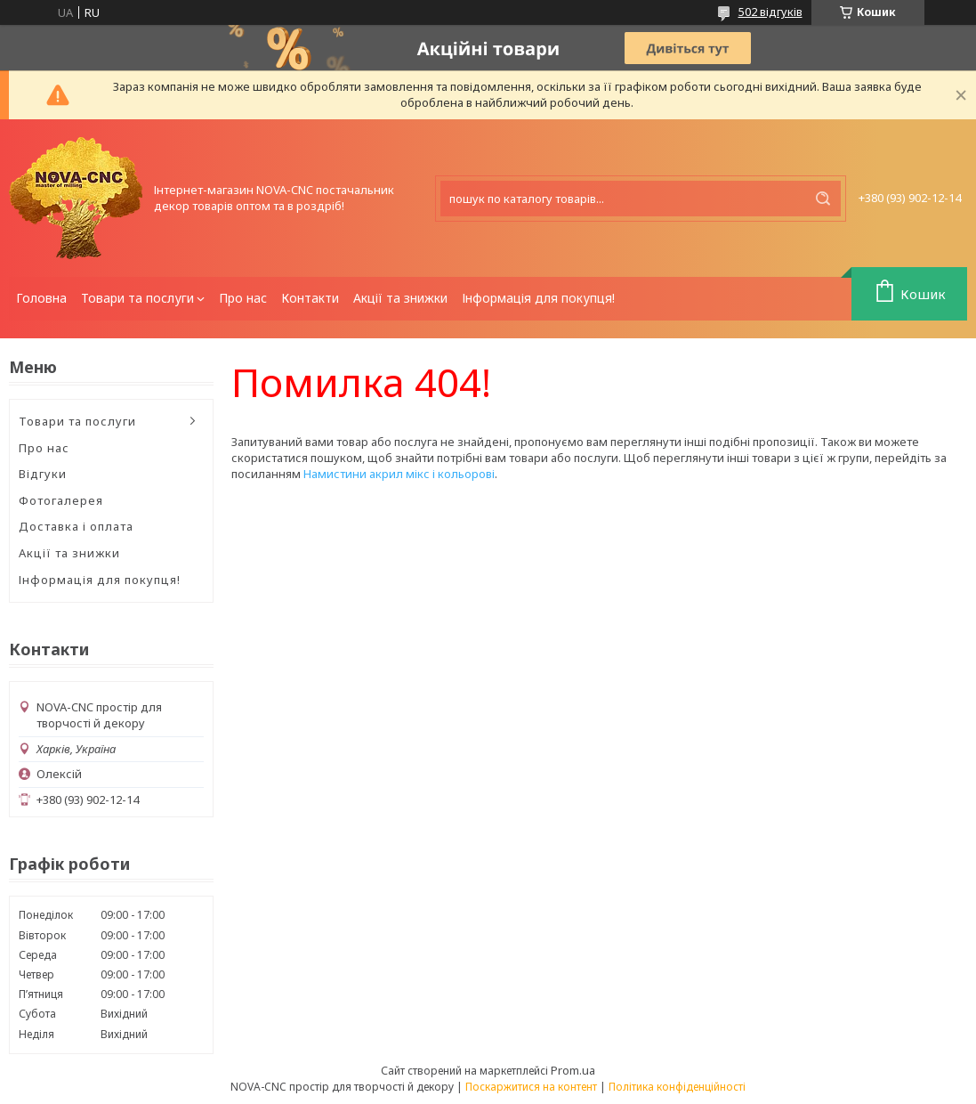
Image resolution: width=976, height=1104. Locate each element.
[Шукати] (823, 198)
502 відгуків (770, 12)
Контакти (310, 297)
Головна (41, 297)
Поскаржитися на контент (531, 1086)
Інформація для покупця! (538, 297)
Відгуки (43, 474)
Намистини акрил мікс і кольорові (399, 474)
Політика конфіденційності (677, 1086)
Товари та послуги (137, 297)
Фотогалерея (61, 500)
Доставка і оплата (76, 526)
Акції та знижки (400, 297)
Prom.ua (573, 1070)
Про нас (243, 297)
